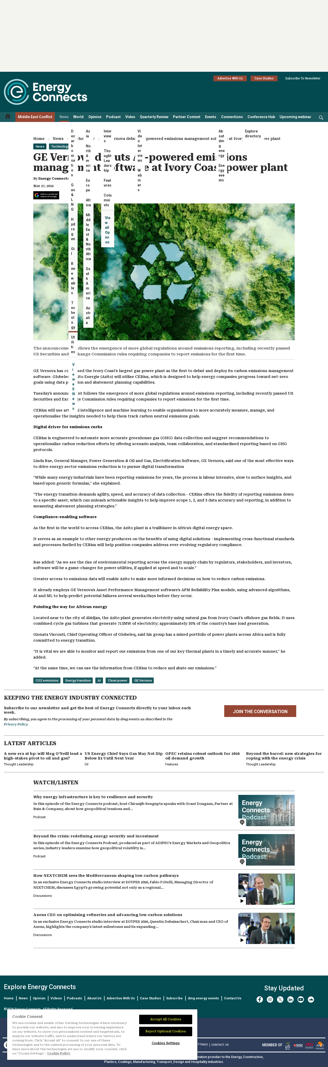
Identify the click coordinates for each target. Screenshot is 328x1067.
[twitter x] (280, 999)
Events (210, 117)
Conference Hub (261, 117)
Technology (83, 139)
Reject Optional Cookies (166, 1031)
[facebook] (260, 999)
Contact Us (232, 998)
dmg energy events (203, 998)
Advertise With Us (230, 78)
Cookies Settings (166, 1043)
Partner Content (186, 117)
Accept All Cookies (165, 1019)
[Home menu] (8, 117)
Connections (232, 117)
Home (39, 139)
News (64, 117)
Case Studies (264, 78)
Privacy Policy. (16, 724)
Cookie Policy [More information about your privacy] (58, 1053)
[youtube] (301, 999)
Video (130, 117)
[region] (102, 1034)
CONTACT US (220, 1045)
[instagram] (270, 999)
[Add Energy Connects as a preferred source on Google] (46, 195)
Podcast (113, 117)
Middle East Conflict (35, 117)
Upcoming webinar (295, 117)
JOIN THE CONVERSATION (260, 711)
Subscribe (174, 998)
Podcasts (74, 998)
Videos (56, 998)
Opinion (94, 117)
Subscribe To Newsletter (302, 78)
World (78, 117)
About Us (94, 998)
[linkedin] (290, 999)
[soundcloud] (311, 999)
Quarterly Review (154, 117)
